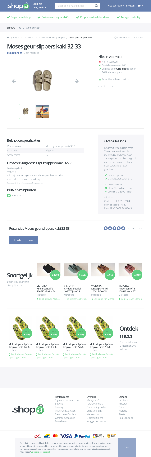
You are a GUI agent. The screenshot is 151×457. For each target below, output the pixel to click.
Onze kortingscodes (96, 407)
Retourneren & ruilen (65, 414)
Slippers (61, 37)
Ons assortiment (95, 417)
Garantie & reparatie (65, 417)
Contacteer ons (94, 410)
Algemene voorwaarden (66, 400)
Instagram (123, 403)
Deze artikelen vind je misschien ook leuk (128, 345)
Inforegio (123, 410)
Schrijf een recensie (23, 240)
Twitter (122, 407)
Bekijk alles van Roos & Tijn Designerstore (20, 356)
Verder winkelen (123, 37)
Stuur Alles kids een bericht (113, 79)
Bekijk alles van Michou (49, 298)
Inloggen (130, 5)
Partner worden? (95, 403)
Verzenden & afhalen (65, 410)
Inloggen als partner (96, 421)
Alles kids (121, 68)
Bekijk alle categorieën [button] (38, 6)
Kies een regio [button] (115, 5)
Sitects (122, 414)
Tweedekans (61, 421)
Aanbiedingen (33, 27)
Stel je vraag (139, 37)
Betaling (59, 407)
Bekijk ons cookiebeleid (40, 451)
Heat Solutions (126, 417)
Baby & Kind (18, 37)
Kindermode (32, 37)
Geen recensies (31, 52)
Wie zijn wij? (93, 400)
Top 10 (20, 27)
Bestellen (59, 403)
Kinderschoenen (48, 37)
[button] (140, 6)
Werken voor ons (95, 414)
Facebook (123, 400)
